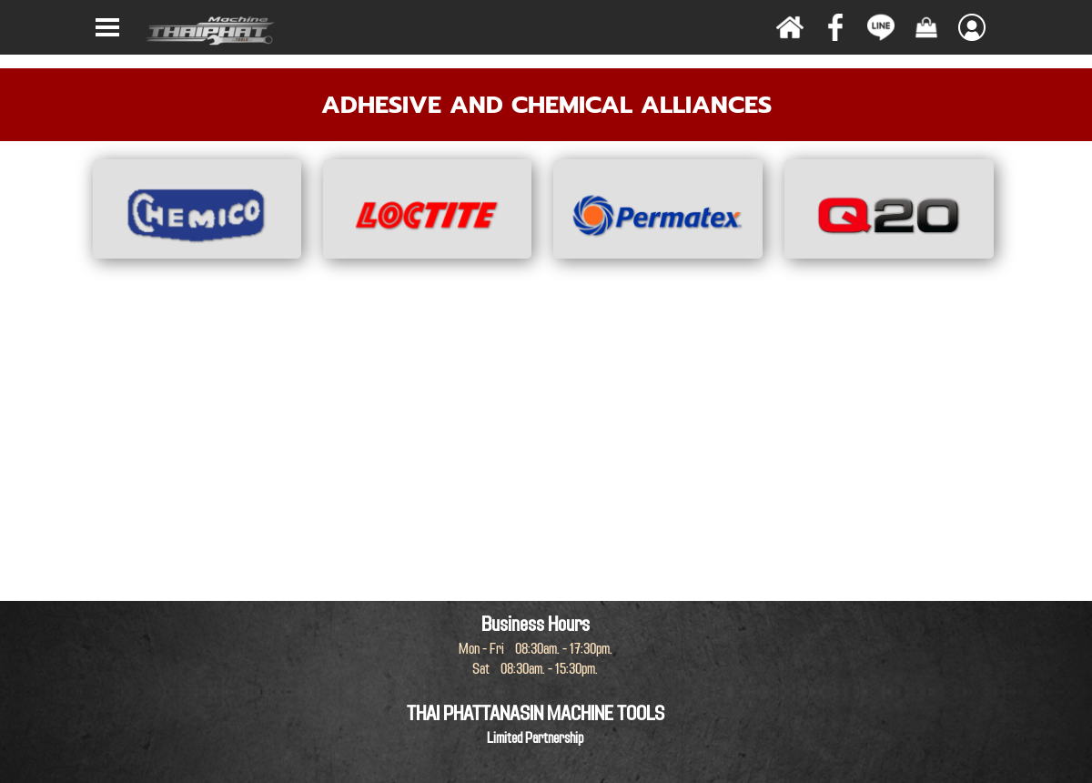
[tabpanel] (546, 104)
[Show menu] (107, 27)
